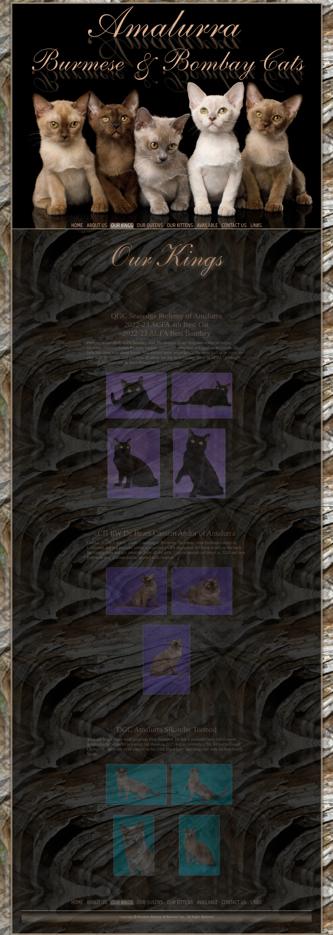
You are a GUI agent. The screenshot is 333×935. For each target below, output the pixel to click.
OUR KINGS (122, 225)
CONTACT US (234, 225)
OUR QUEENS (150, 225)
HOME (77, 225)
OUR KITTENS (180, 225)
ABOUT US (97, 225)
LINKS (256, 225)
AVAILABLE (207, 225)
